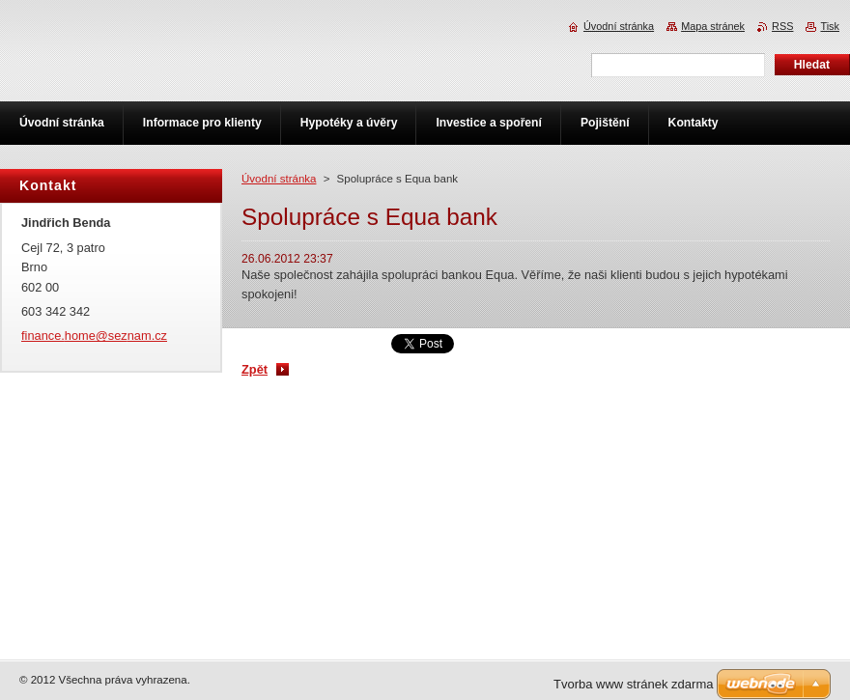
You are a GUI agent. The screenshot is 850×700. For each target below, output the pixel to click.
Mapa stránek (713, 26)
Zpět (254, 369)
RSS (782, 26)
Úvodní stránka (278, 178)
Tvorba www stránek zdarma (633, 684)
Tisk (829, 26)
